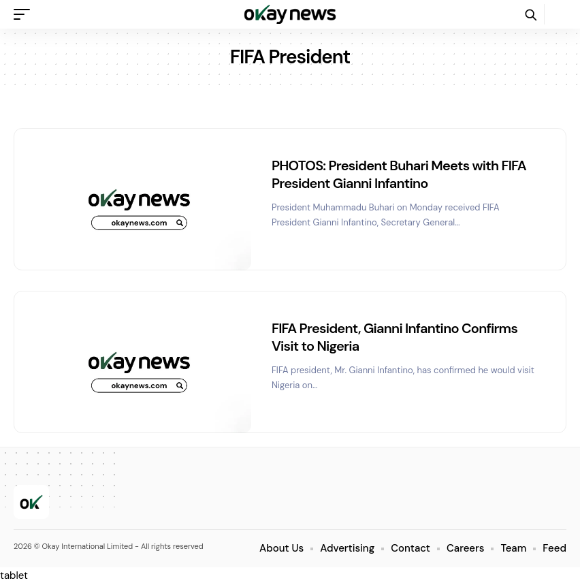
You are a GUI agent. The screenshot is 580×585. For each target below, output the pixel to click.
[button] (25, 14)
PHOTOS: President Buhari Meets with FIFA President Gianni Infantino (399, 174)
